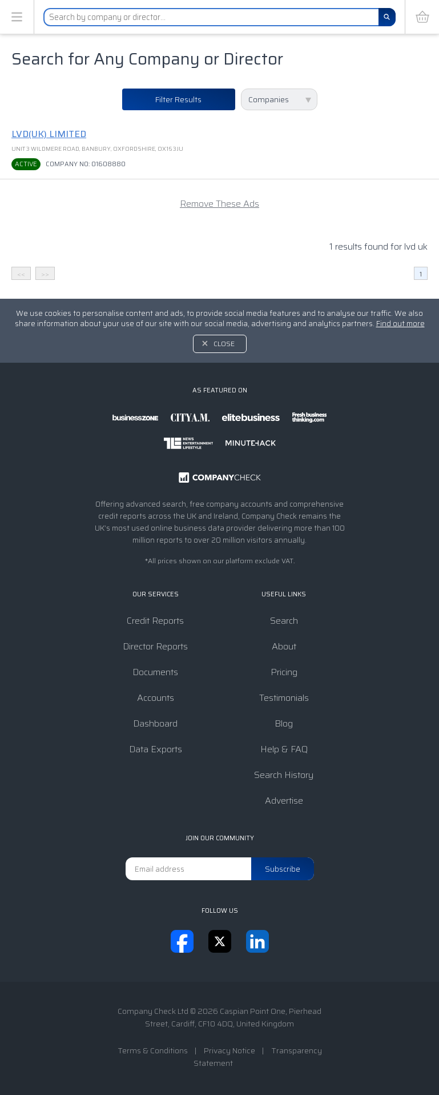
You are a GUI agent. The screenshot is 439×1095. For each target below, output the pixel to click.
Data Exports (155, 749)
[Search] (387, 17)
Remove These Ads (219, 203)
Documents (155, 672)
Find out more (400, 324)
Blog (284, 723)
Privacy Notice (229, 1050)
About (284, 646)
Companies (268, 99)
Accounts (155, 698)
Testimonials (284, 698)
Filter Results (178, 99)
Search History (283, 775)
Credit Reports (155, 620)
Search (284, 620)
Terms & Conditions (153, 1050)
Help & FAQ (284, 749)
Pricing (284, 672)
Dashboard (155, 723)
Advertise (284, 800)
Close (224, 343)
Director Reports (155, 646)
